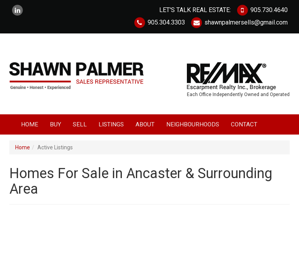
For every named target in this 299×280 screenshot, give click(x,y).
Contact (244, 124)
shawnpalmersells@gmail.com (239, 22)
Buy (55, 124)
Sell (80, 124)
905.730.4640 (262, 10)
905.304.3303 (159, 22)
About (145, 124)
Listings (111, 124)
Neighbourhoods (192, 124)
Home (29, 124)
